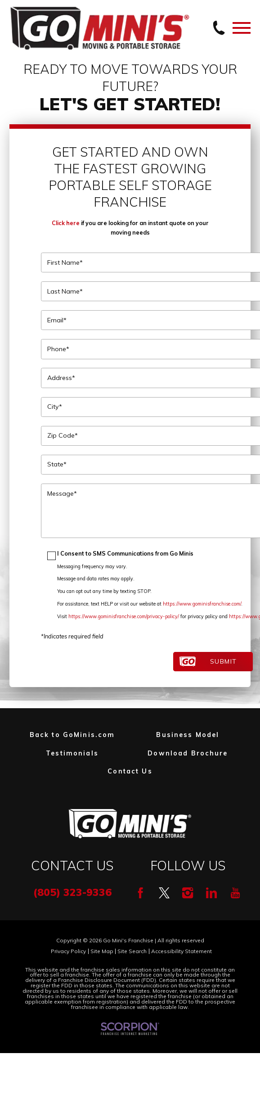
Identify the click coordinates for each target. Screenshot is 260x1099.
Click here (66, 222)
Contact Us (130, 771)
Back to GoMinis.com (72, 735)
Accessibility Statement (181, 951)
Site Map (101, 951)
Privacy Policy (68, 951)
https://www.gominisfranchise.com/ (202, 604)
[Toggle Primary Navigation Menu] (242, 28)
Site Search (132, 951)
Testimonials (72, 753)
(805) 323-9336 (72, 892)
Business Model (187, 735)
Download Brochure (188, 753)
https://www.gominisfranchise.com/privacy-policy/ (123, 616)
